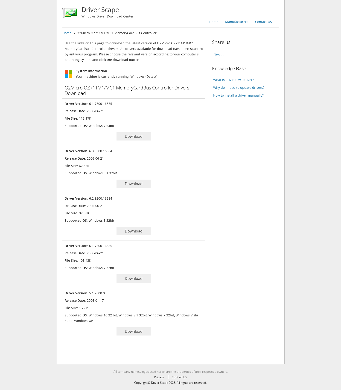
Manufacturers (236, 22)
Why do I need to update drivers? (238, 87)
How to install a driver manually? (238, 95)
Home (213, 22)
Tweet (219, 54)
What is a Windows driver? (233, 79)
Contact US (263, 22)
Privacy (159, 377)
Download (134, 136)
